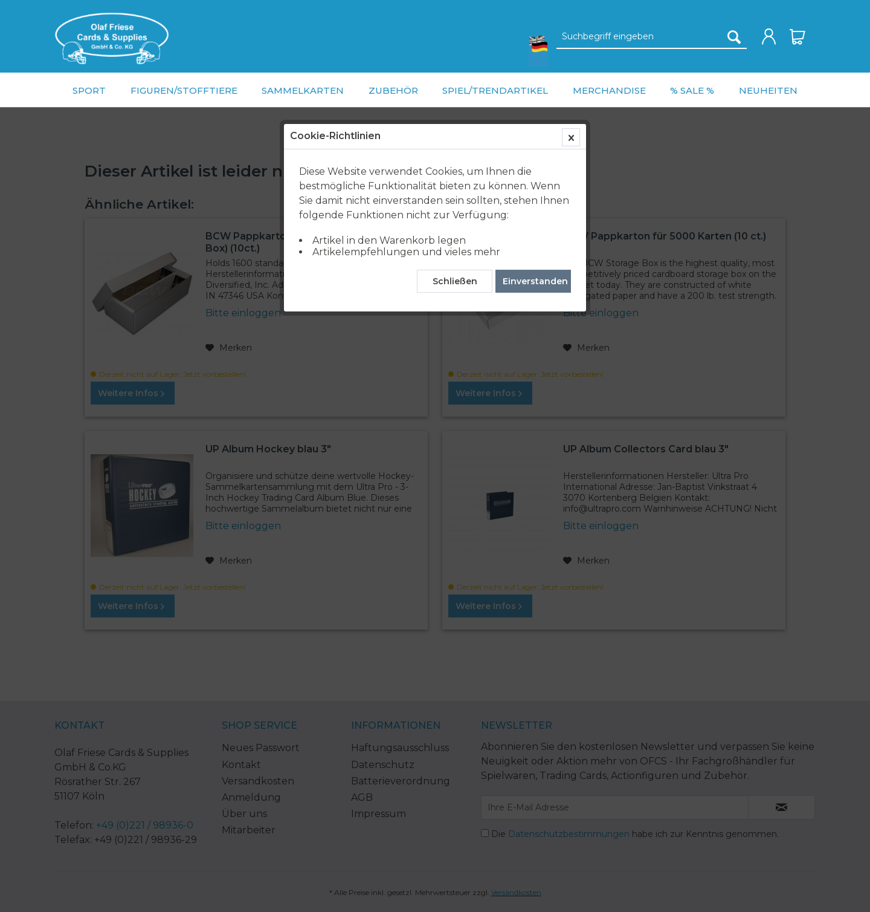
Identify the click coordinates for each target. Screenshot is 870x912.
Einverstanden (535, 281)
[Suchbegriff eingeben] (651, 37)
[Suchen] (734, 37)
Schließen (455, 281)
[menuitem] (111, 38)
